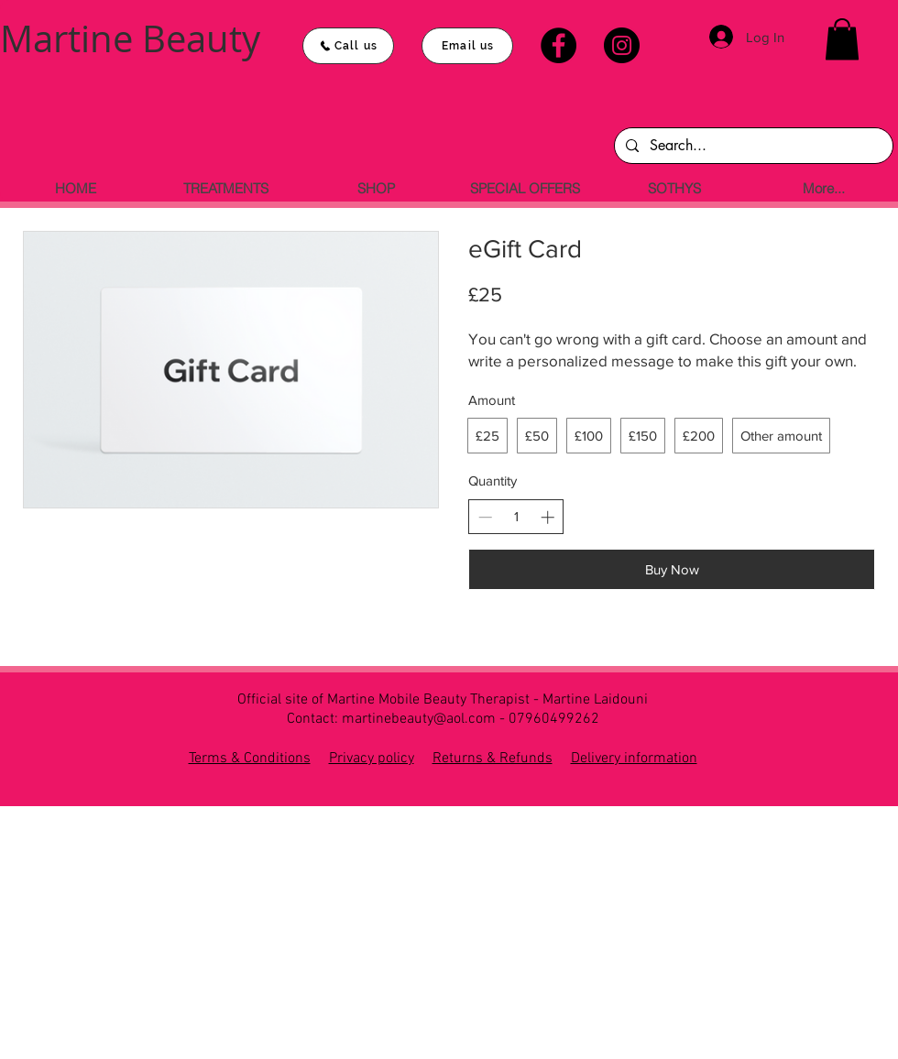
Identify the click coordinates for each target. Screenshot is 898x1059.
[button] (842, 39)
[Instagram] (622, 45)
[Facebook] (558, 45)
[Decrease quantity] (485, 517)
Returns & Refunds (493, 758)
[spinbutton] (516, 516)
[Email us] (467, 45)
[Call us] (348, 45)
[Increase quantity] (547, 517)
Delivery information (634, 758)
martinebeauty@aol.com (419, 719)
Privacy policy (371, 758)
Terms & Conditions (250, 758)
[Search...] (752, 145)
